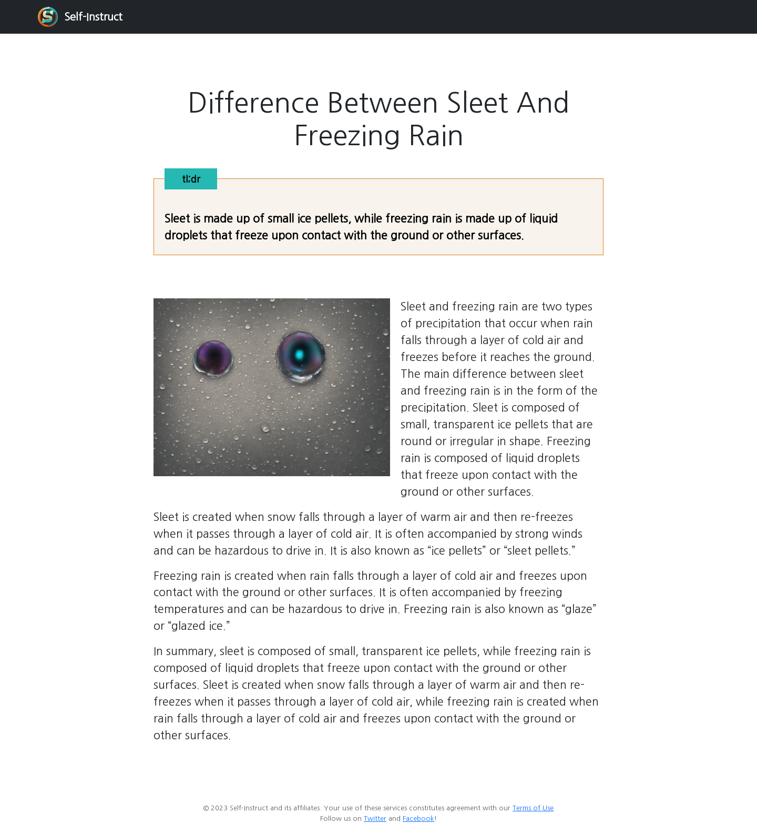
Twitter (375, 818)
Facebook (418, 818)
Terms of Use (533, 808)
